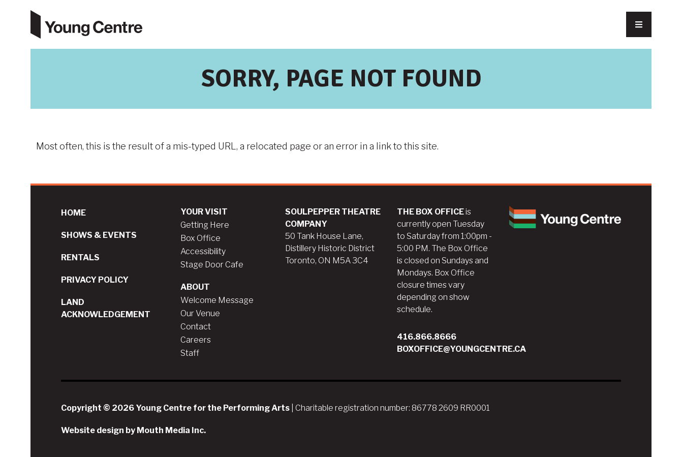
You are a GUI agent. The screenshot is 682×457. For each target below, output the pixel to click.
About (195, 287)
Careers (195, 340)
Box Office (200, 238)
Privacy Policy (95, 280)
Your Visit (204, 212)
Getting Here (204, 225)
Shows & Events (99, 235)
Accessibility (203, 251)
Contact (195, 326)
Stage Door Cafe (211, 264)
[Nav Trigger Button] (639, 24)
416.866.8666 (426, 337)
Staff (189, 353)
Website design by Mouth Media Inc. (133, 430)
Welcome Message (217, 300)
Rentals (80, 257)
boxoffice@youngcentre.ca (461, 349)
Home (73, 213)
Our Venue (200, 313)
